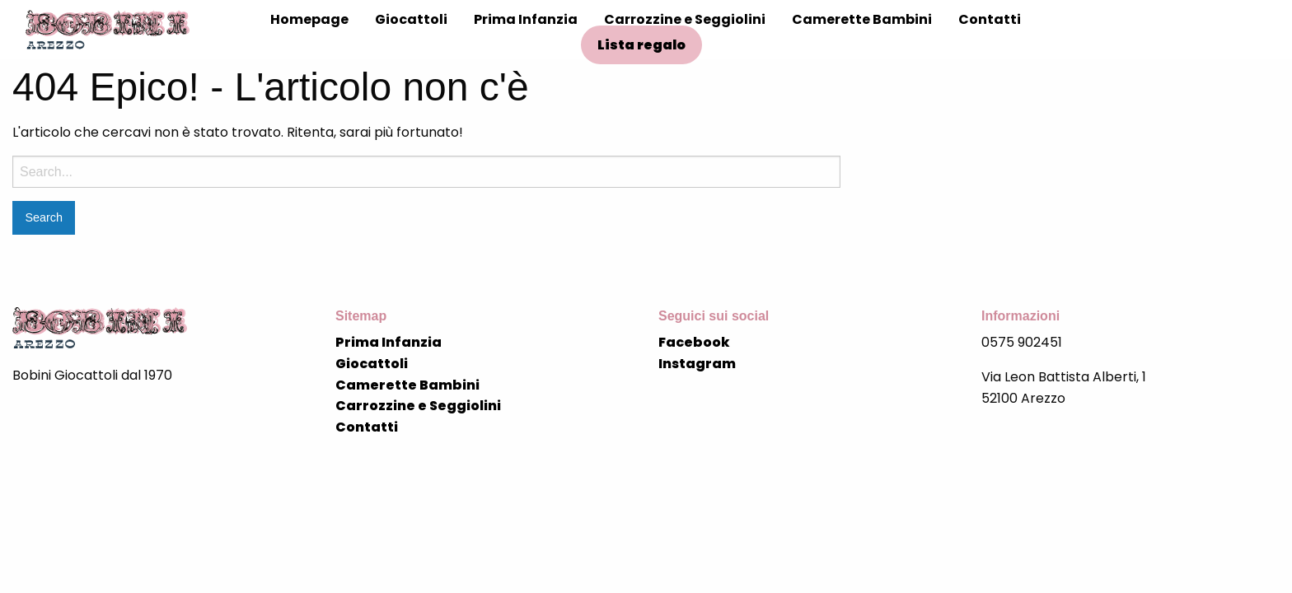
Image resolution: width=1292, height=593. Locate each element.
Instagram (697, 363)
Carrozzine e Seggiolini (684, 19)
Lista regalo (641, 44)
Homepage (309, 19)
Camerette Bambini (862, 19)
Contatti (989, 19)
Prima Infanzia (526, 19)
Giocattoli (411, 19)
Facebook (694, 342)
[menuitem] (309, 19)
